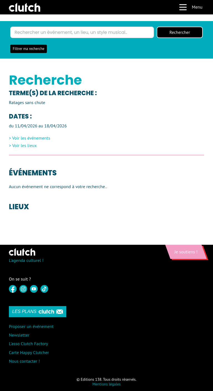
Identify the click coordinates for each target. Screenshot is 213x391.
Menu (190, 7)
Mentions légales (106, 384)
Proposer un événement (31, 326)
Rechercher (179, 32)
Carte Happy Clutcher (29, 352)
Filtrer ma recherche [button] (28, 49)
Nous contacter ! (24, 361)
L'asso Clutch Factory (28, 344)
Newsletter (19, 335)
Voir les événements (31, 138)
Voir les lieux (24, 145)
